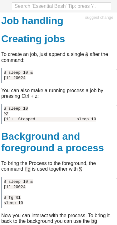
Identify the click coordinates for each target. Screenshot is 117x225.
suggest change (99, 17)
